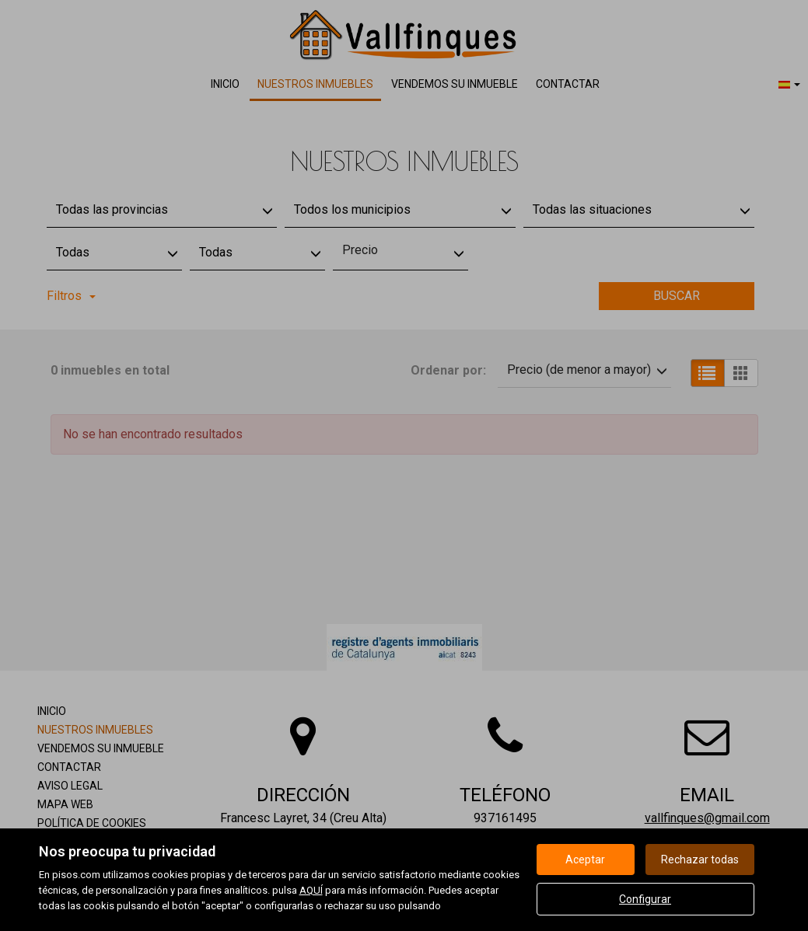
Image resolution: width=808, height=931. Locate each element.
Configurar (645, 899)
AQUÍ (311, 890)
